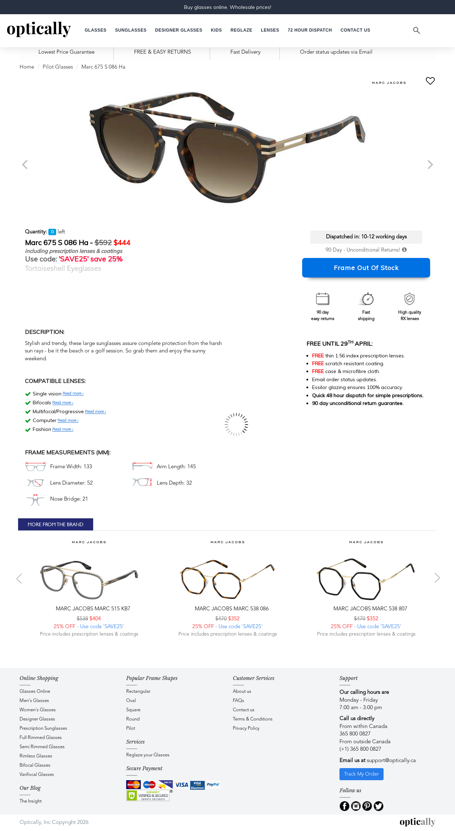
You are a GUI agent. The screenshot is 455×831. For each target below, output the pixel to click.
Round (133, 719)
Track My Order (361, 774)
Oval (131, 700)
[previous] (25, 164)
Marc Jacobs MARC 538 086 (231, 609)
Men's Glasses (34, 700)
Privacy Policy (246, 728)
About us (242, 691)
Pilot (130, 728)
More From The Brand (56, 524)
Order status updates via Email (336, 52)
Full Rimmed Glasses (41, 737)
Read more (73, 394)
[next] (429, 164)
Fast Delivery (245, 52)
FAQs (238, 700)
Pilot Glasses (58, 67)
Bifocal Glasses (35, 765)
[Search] (417, 30)
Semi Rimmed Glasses (42, 747)
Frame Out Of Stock (366, 268)
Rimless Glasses (36, 756)
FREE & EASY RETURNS (162, 52)
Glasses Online (35, 691)
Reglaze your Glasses (148, 755)
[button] (216, 30)
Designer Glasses (37, 719)
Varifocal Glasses (37, 774)
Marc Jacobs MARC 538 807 (369, 609)
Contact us (244, 710)
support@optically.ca (391, 760)
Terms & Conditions (253, 719)
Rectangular (138, 691)
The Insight (31, 801)
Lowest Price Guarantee (66, 52)
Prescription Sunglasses (43, 728)
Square (133, 710)
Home (27, 67)
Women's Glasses (38, 710)
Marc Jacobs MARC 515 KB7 (92, 609)
